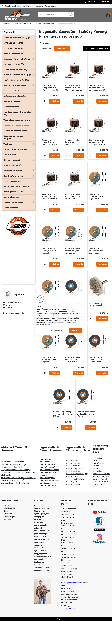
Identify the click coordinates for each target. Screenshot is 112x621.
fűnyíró (96, 466)
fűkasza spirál (72, 476)
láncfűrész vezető (47, 467)
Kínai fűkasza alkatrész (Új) (12, 480)
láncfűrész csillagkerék (50, 483)
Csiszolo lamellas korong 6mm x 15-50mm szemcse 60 (73, 142)
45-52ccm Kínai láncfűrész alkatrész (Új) (18, 477)
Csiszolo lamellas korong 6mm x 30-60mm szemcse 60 (97, 87)
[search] (71, 15)
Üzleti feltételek (18, 6)
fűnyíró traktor (99, 463)
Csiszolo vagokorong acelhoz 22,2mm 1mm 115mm (86, 414)
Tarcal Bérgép (51, 6)
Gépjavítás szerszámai (46, 24)
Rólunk (7, 6)
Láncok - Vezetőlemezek (11, 467)
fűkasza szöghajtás (74, 468)
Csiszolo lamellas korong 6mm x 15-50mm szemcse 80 (97, 142)
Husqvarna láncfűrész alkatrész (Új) (16, 470)
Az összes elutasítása (57, 330)
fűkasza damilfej (73, 484)
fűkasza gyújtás (72, 481)
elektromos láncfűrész (98, 469)
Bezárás (75, 330)
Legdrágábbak (62, 48)
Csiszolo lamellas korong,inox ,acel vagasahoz (96, 196)
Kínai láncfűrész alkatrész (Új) (13, 462)
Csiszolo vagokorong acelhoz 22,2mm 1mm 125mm (62, 414)
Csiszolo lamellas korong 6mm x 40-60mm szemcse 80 (49, 142)
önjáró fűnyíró (99, 484)
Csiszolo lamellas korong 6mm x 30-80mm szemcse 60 (49, 87)
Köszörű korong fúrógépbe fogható (97, 305)
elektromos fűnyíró (101, 476)
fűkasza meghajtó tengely (77, 473)
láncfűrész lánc (46, 459)
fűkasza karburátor (74, 466)
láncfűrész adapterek (49, 462)
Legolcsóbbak (46, 48)
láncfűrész (97, 458)
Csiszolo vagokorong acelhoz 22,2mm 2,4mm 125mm (98, 359)
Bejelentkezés (92, 2)
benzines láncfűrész (101, 473)
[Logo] (17, 14)
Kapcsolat (39, 6)
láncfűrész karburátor (49, 470)
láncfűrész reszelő (47, 464)
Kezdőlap (6, 24)
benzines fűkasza (100, 481)
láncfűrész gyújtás (47, 477)
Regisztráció (105, 2)
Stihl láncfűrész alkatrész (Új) (13, 464)
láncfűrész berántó (48, 485)
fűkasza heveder (73, 463)
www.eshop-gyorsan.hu (61, 619)
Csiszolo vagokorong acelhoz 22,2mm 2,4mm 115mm (74, 359)
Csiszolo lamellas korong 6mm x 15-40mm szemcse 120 (73, 196)
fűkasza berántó (73, 471)
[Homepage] (2, 6)
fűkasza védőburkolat (75, 479)
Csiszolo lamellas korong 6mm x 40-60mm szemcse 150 (73, 87)
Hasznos (29, 6)
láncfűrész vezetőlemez (50, 480)
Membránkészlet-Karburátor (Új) (15, 483)
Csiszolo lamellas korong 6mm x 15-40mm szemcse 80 (49, 196)
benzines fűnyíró (100, 479)
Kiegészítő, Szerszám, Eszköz (24, 24)
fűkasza (96, 460)
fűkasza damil (72, 460)
